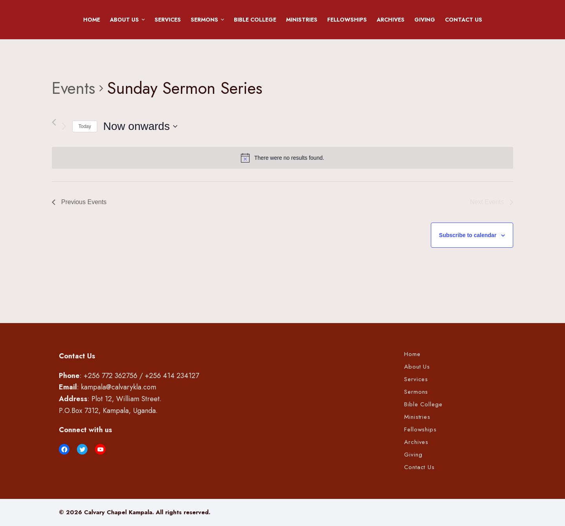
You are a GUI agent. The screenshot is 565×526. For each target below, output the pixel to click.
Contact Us (463, 20)
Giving (424, 20)
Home (91, 20)
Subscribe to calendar (467, 235)
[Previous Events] (54, 122)
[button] (143, 19)
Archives (391, 20)
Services (168, 20)
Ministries (301, 20)
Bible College (255, 20)
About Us (129, 19)
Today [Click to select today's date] (84, 126)
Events (73, 88)
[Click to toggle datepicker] (140, 126)
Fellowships (347, 20)
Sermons (209, 19)
